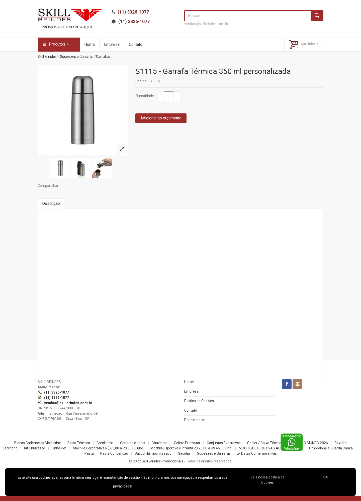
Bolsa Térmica (78, 443)
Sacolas (184, 453)
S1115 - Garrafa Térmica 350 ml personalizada (213, 71)
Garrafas (103, 57)
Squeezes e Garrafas (77, 57)
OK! (325, 477)
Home (89, 44)
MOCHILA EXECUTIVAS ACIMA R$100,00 (271, 448)
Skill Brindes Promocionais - (163, 461)
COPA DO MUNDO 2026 (309, 443)
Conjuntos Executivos (224, 443)
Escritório (10, 448)
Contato (135, 44)
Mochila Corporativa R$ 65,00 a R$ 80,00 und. (108, 448)
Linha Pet (59, 448)
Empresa (112, 44)
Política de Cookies (199, 401)
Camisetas (105, 443)
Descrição (51, 203)
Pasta (89, 453)
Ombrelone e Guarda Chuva (331, 448)
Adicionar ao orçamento (161, 118)
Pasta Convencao (114, 453)
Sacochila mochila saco (153, 453)
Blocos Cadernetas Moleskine (37, 443)
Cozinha (340, 443)
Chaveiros (159, 443)
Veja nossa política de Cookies (267, 479)
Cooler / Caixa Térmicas (266, 443)
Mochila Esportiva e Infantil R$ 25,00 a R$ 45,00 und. (191, 448)
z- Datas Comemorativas (257, 453)
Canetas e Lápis (132, 443)
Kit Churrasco (34, 448)
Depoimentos (195, 420)
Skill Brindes (47, 57)
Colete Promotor (187, 443)
